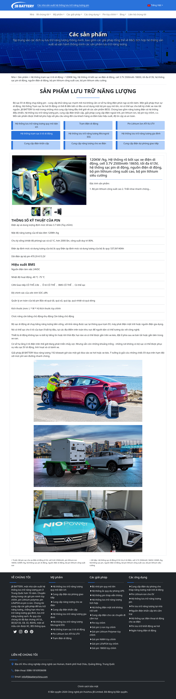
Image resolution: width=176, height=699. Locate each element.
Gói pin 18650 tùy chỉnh (103, 648)
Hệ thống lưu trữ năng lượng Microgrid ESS (88, 135)
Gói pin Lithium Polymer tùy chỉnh (105, 633)
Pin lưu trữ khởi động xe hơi (144, 626)
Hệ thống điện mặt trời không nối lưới (106, 609)
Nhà (32, 14)
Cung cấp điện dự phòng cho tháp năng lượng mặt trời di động (146, 588)
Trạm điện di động (88, 123)
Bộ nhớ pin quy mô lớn (102, 586)
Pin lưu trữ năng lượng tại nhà (145, 606)
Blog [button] (122, 14)
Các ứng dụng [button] (91, 14)
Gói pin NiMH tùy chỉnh (103, 639)
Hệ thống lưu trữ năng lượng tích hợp (106, 601)
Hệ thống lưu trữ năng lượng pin (145, 600)
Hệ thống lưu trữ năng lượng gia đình (141, 133)
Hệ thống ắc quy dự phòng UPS (107, 590)
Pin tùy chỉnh (97, 622)
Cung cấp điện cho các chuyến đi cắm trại (107, 617)
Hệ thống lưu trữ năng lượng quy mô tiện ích (36, 125)
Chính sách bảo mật (88, 686)
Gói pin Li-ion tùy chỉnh (103, 627)
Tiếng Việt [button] (154, 5)
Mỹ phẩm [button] (58, 14)
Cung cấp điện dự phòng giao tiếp (141, 143)
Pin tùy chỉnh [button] (109, 14)
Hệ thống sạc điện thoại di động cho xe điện (146, 620)
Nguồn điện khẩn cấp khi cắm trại (145, 612)
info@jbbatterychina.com (35, 676)
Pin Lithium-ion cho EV (141, 594)
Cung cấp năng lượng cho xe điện (89, 143)
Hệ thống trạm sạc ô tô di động (36, 133)
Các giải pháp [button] (73, 14)
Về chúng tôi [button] (42, 14)
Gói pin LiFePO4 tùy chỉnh (104, 643)
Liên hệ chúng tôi (137, 14)
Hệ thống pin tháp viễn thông (106, 595)
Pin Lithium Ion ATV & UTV (140, 123)
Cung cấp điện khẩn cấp (36, 143)
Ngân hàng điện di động (142, 630)
